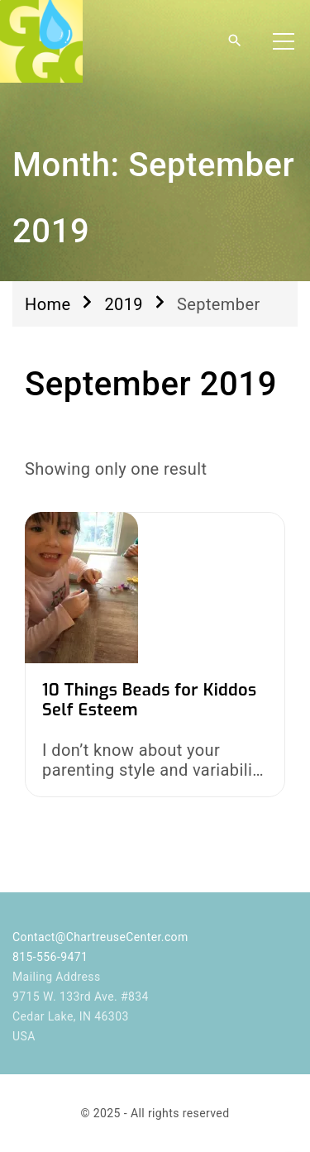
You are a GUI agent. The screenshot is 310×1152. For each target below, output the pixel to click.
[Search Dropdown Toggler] (234, 41)
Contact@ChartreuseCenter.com (100, 937)
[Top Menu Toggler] (283, 41)
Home (47, 304)
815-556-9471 (50, 956)
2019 (123, 304)
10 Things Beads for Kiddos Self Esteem (149, 700)
